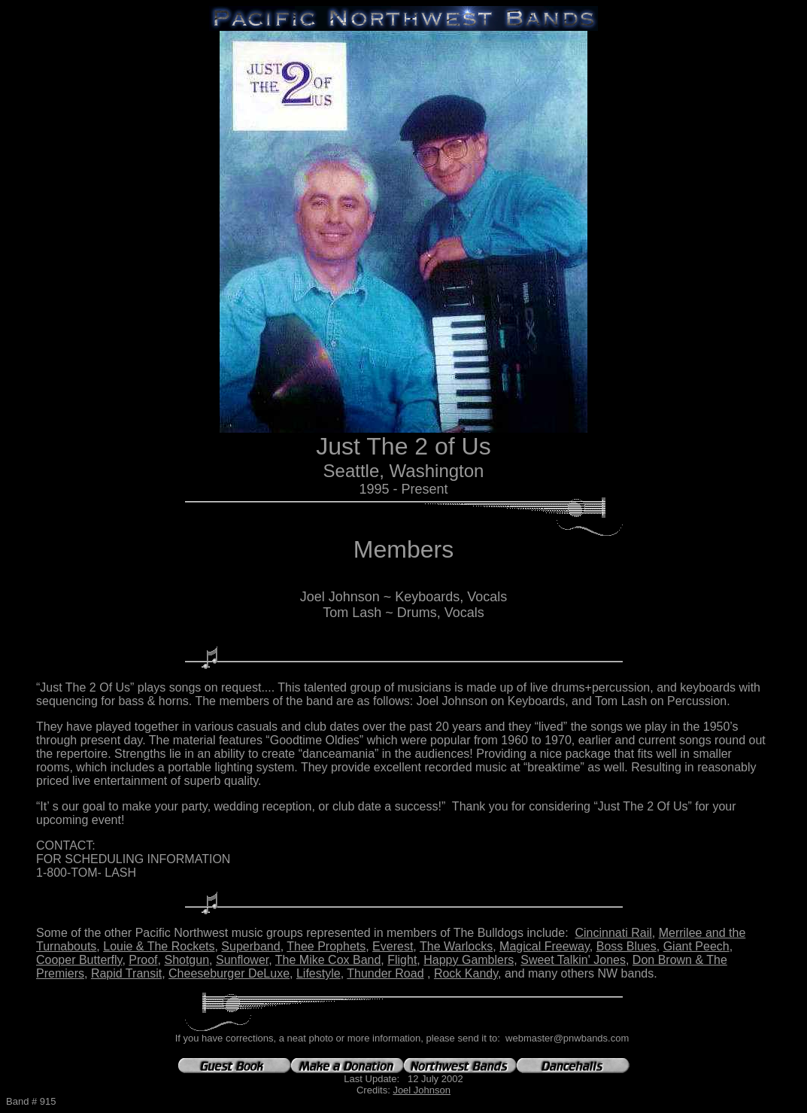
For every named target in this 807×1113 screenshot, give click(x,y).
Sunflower (242, 959)
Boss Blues (626, 946)
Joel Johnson (422, 1090)
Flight (402, 959)
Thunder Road (385, 973)
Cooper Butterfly (79, 959)
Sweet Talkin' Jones (573, 959)
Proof (143, 959)
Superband (250, 946)
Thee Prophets (326, 946)
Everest (392, 946)
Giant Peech (696, 946)
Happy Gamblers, (470, 959)
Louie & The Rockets (158, 946)
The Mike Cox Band (328, 959)
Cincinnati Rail (613, 932)
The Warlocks (456, 946)
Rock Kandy (466, 973)
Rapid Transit (126, 973)
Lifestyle (318, 973)
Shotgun (186, 959)
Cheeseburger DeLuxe (229, 973)
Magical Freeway (544, 946)
